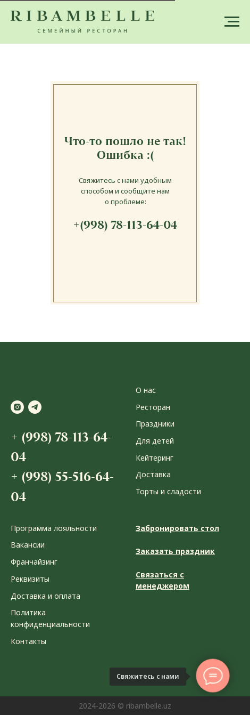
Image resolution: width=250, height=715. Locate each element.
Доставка (153, 474)
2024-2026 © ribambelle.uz (125, 706)
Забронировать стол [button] (177, 528)
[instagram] (17, 407)
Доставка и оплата (45, 596)
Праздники (155, 424)
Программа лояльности (54, 528)
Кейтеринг (154, 458)
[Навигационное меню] (231, 22)
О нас (146, 390)
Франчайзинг (34, 562)
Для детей (155, 441)
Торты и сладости (168, 491)
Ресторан (153, 407)
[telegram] (34, 407)
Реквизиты (30, 579)
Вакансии (28, 545)
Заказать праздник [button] (175, 551)
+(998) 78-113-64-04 (125, 224)
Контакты (28, 641)
